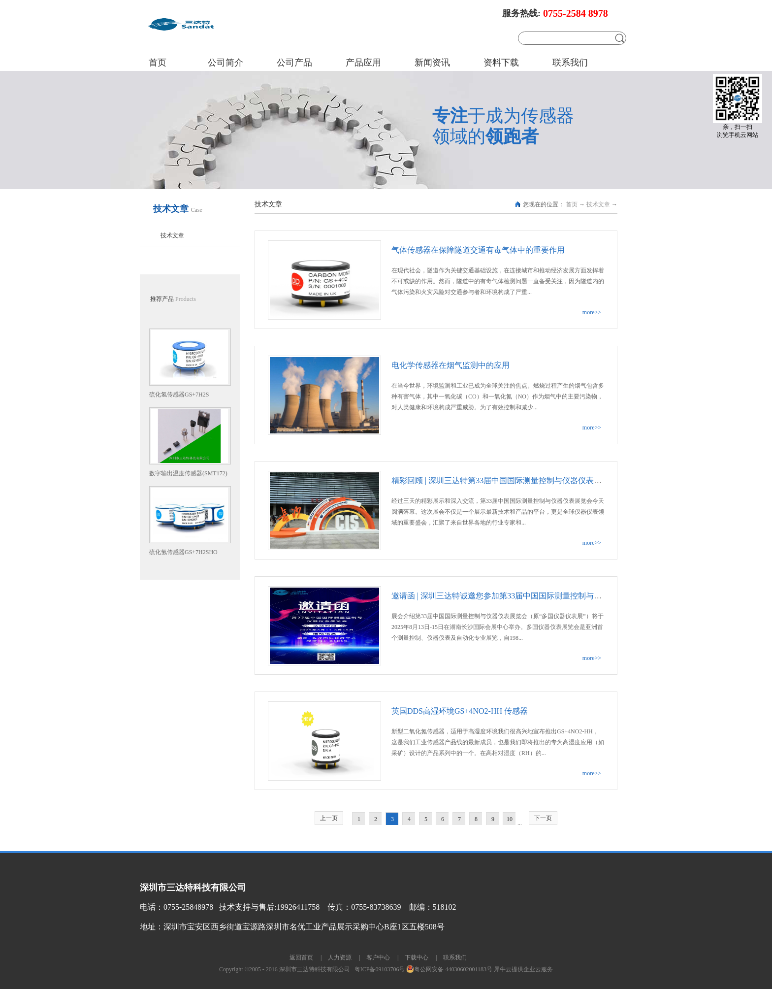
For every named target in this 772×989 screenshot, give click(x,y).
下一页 (543, 818)
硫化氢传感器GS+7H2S (179, 394)
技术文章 (598, 204)
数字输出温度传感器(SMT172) (188, 473)
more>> (591, 312)
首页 (157, 62)
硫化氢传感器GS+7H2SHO (183, 552)
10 (510, 819)
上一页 (329, 818)
